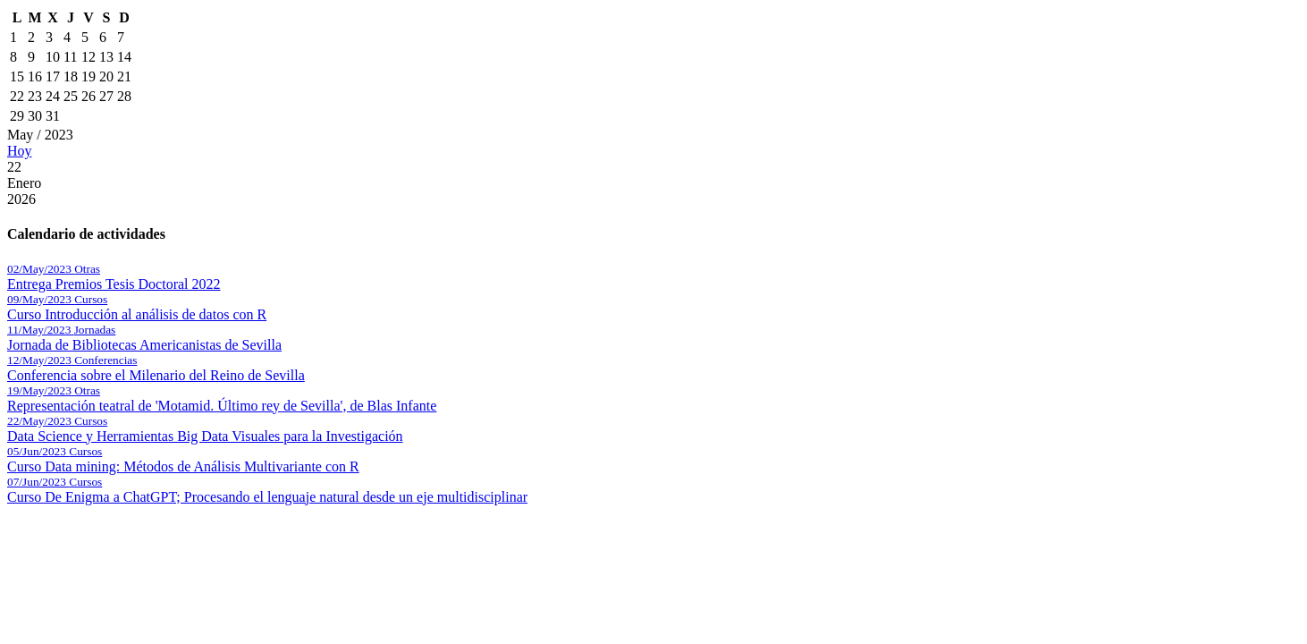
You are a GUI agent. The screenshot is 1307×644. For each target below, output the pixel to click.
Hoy (19, 150)
